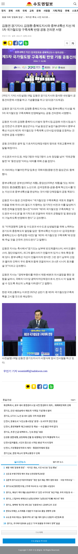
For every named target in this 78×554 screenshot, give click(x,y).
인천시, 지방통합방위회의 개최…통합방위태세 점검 (26, 447)
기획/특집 (57, 10)
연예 (67, 10)
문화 (38, 10)
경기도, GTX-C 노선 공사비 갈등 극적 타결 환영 (24, 415)
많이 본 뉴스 (58, 462)
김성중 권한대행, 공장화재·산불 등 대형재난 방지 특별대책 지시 (32, 437)
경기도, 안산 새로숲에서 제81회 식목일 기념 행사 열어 (28, 410)
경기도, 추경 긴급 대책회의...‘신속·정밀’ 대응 (23, 431)
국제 (24, 10)
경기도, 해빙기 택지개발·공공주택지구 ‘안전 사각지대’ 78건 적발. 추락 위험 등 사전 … (40, 492)
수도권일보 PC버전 (39, 541)
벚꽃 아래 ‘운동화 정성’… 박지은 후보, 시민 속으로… (26, 17)
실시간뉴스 (20, 462)
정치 (3, 10)
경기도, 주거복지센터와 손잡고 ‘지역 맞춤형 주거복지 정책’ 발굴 (32, 523)
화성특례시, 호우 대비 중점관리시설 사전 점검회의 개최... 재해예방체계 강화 (37, 405)
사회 (17, 10)
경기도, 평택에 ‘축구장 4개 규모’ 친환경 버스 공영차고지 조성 (30, 504)
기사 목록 (39, 532)
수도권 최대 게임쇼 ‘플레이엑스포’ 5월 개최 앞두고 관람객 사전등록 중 (34, 517)
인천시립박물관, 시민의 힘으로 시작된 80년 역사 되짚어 (28, 442)
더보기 (73, 400)
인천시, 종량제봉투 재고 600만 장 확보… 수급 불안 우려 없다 (31, 426)
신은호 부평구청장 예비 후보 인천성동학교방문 (24, 473)
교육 (31, 10)
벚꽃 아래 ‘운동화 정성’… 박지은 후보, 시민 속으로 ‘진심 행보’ (30, 467)
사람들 (47, 10)
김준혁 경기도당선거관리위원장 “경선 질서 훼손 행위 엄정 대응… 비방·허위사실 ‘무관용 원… (40, 479)
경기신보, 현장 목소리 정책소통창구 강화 (22, 453)
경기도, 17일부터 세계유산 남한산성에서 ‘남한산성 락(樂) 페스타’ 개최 (34, 498)
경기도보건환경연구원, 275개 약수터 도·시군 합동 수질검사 (29, 486)
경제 (10, 10)
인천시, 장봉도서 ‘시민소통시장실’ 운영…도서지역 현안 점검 (30, 421)
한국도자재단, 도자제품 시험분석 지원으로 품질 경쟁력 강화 (29, 510)
